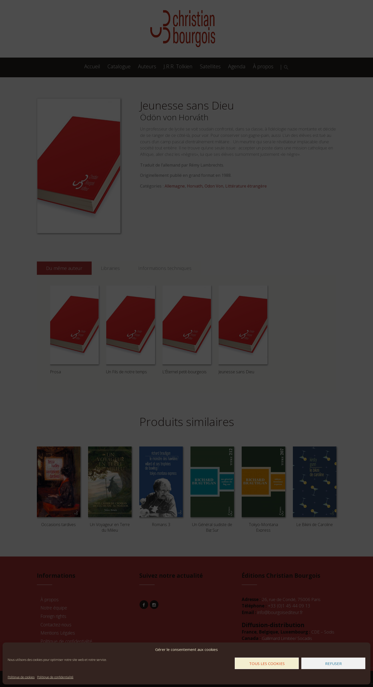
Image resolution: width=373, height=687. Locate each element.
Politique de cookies (21, 677)
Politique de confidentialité (55, 677)
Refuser (333, 663)
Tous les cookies (267, 663)
